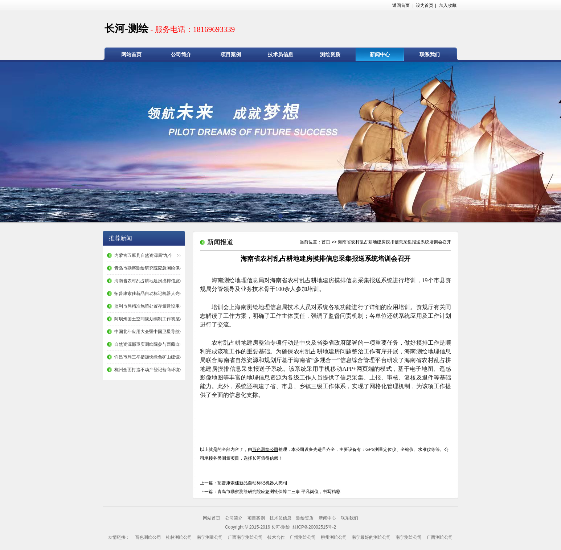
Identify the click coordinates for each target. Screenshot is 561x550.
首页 (326, 242)
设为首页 (424, 5)
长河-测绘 (170, 28)
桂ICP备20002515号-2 (313, 527)
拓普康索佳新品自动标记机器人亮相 (252, 482)
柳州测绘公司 (334, 537)
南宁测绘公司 (409, 537)
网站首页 (131, 54)
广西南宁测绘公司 (245, 537)
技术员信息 (280, 54)
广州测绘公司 (303, 537)
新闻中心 (380, 54)
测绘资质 (330, 54)
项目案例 (231, 54)
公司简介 (181, 54)
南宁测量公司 (210, 537)
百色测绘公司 (148, 537)
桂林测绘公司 (179, 537)
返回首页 (401, 5)
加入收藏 (447, 5)
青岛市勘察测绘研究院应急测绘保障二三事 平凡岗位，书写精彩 (278, 491)
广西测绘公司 (440, 537)
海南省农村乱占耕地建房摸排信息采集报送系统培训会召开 (394, 242)
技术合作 (276, 537)
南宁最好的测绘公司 (371, 537)
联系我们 (429, 54)
